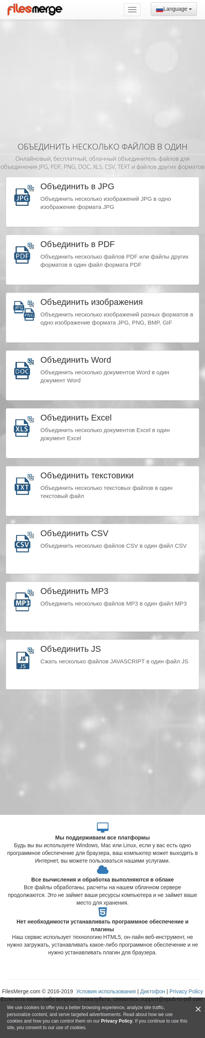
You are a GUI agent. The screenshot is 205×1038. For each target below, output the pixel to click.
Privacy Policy (186, 991)
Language (174, 9)
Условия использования (106, 991)
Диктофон (152, 991)
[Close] (198, 1009)
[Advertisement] (102, 77)
